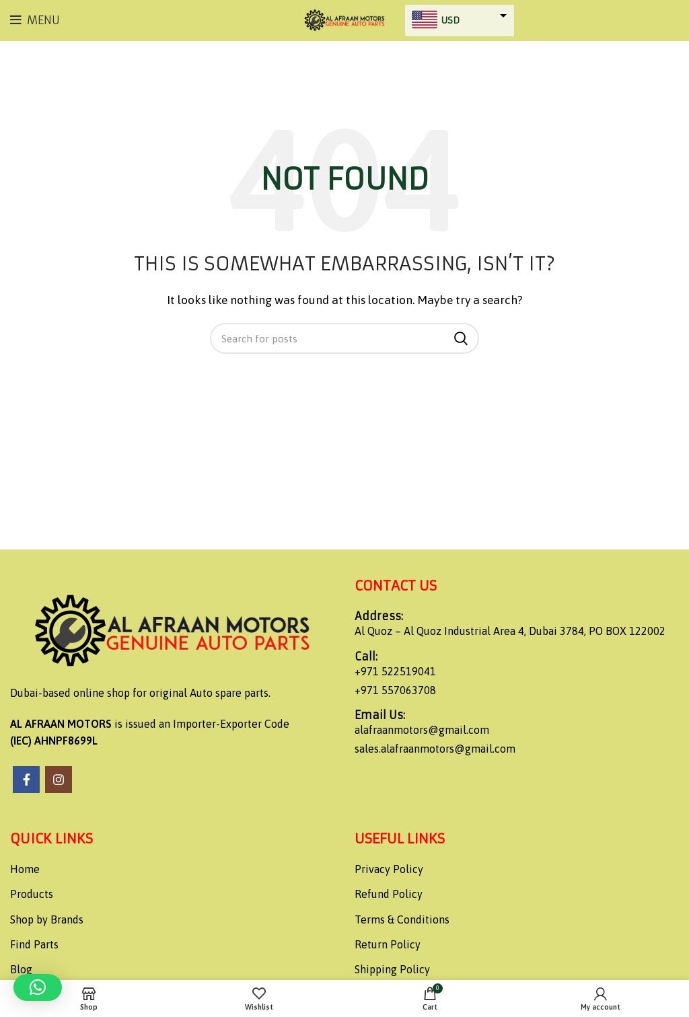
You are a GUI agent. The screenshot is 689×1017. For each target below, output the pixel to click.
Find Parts (34, 944)
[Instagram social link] (58, 779)
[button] (37, 987)
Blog (21, 969)
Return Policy (388, 944)
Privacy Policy (389, 869)
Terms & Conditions (402, 919)
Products (31, 894)
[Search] (344, 338)
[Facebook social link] (26, 779)
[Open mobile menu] (35, 20)
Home (25, 869)
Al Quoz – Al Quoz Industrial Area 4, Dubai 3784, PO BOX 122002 (510, 631)
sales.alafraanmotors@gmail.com (435, 749)
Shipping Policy (392, 969)
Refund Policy (389, 894)
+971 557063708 (395, 690)
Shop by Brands (46, 919)
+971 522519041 (395, 671)
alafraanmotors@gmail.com (422, 730)
